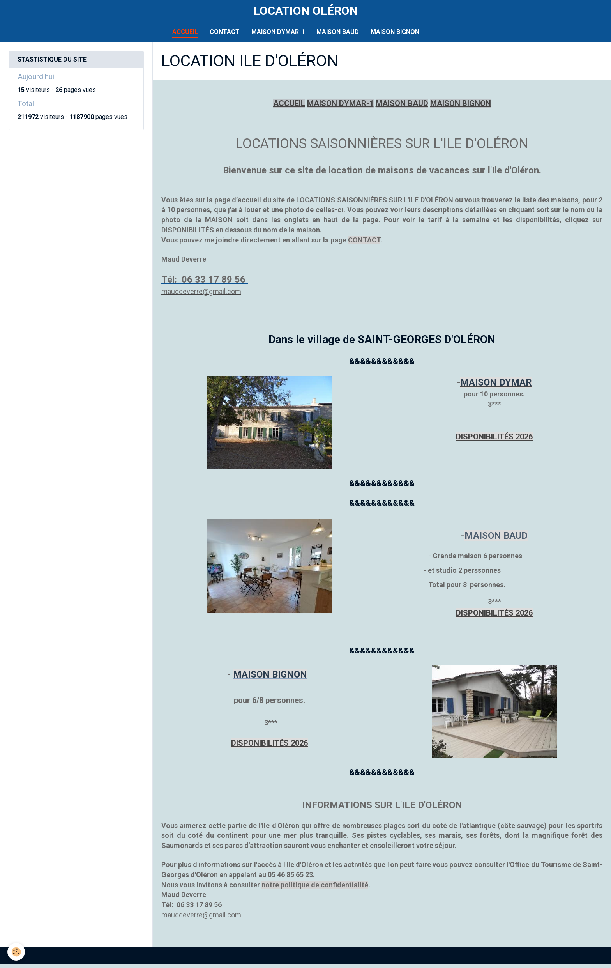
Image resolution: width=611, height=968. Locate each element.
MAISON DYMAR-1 (278, 36)
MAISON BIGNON (395, 36)
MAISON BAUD (337, 36)
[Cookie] (16, 952)
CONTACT (225, 36)
